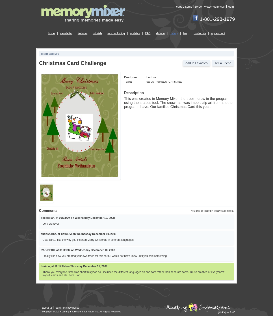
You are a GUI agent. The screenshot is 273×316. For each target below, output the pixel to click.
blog (185, 33)
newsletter (66, 33)
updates (135, 33)
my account (218, 33)
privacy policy (71, 307)
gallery (174, 33)
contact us (200, 33)
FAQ (147, 33)
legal (58, 307)
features (82, 33)
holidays (161, 81)
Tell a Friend (223, 63)
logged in (208, 211)
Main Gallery (50, 53)
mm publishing (116, 33)
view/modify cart (214, 6)
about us (47, 307)
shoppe (160, 33)
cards (150, 81)
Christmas (175, 81)
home (51, 33)
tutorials (97, 33)
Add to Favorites (196, 63)
